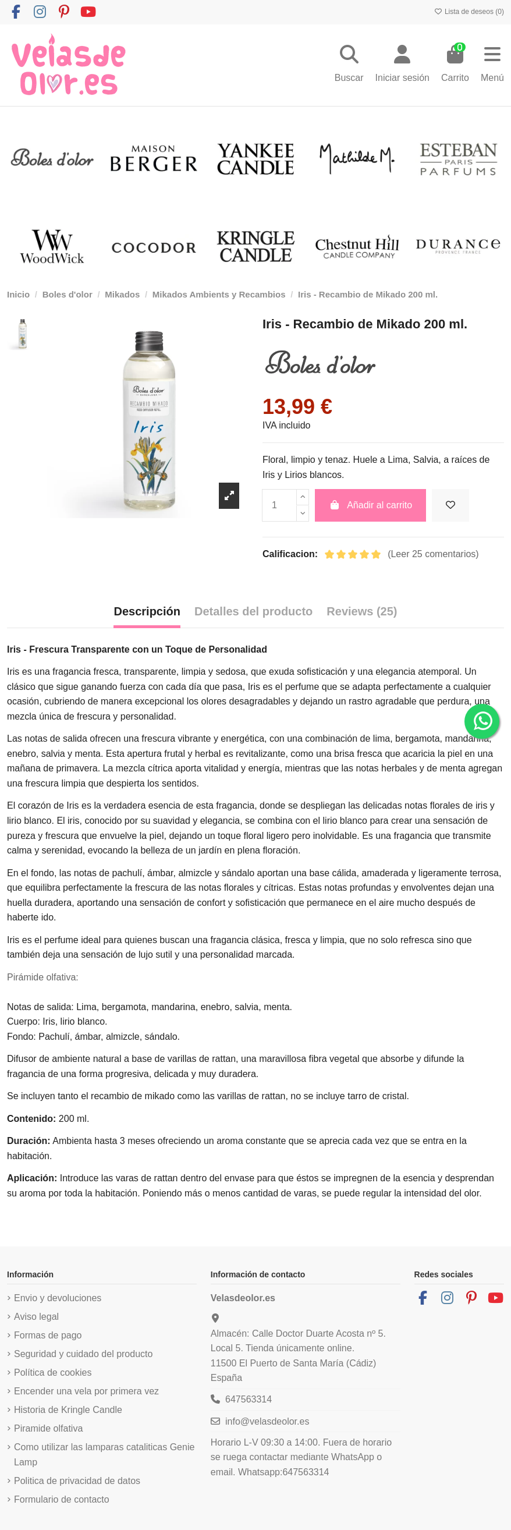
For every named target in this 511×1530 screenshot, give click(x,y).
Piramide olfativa (48, 1428)
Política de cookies (52, 1372)
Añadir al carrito (371, 505)
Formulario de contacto (61, 1499)
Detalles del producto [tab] (253, 611)
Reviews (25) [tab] (362, 611)
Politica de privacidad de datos (77, 1481)
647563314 (248, 1399)
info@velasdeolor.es (267, 1421)
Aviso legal (36, 1317)
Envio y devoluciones (57, 1298)
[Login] (402, 64)
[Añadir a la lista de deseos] (450, 505)
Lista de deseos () (469, 12)
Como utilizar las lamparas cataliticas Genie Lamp (104, 1454)
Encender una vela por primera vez (86, 1391)
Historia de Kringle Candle (68, 1410)
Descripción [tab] (146, 611)
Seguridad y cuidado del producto (83, 1354)
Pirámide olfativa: (43, 977)
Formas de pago (48, 1335)
